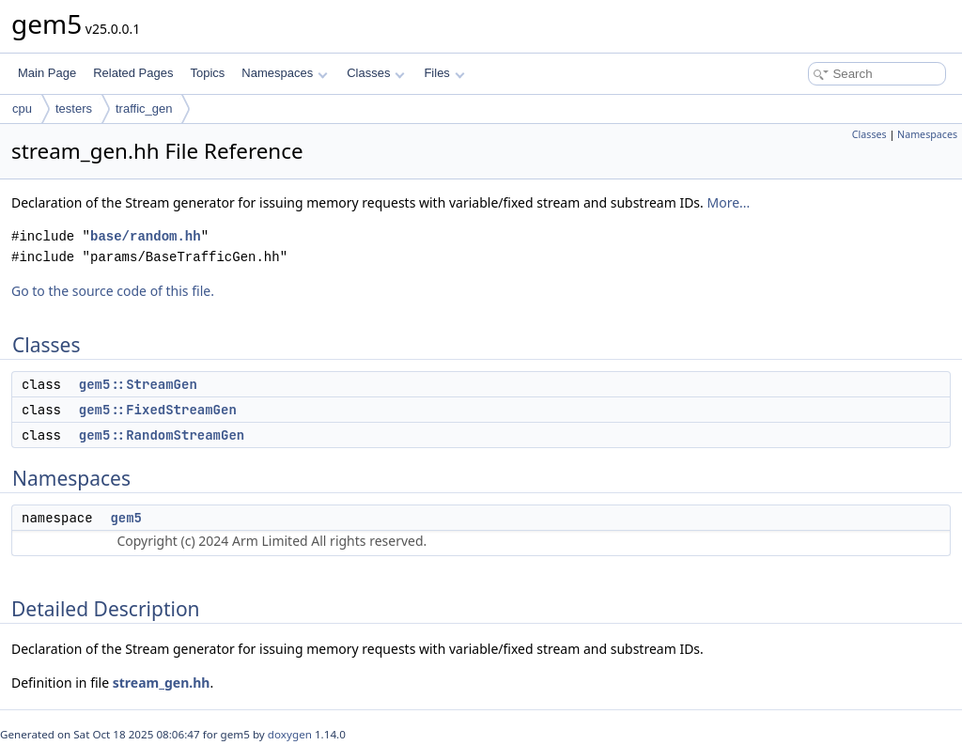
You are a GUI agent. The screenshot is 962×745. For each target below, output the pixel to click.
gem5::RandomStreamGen (161, 435)
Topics (207, 73)
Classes (376, 73)
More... (728, 202)
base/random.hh (145, 236)
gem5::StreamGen (138, 384)
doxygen (290, 734)
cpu (22, 108)
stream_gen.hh (161, 682)
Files (444, 73)
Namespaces (284, 73)
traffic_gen (144, 108)
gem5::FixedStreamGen (158, 409)
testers (73, 108)
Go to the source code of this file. (112, 291)
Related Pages (133, 73)
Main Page (47, 73)
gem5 (126, 517)
